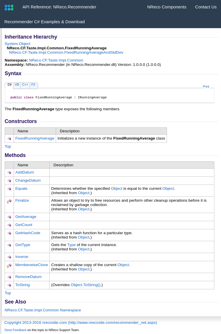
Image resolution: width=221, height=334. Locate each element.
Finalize (22, 201)
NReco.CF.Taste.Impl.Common (56, 60)
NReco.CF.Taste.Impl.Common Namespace (43, 311)
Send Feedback (15, 331)
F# (33, 84)
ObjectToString (85, 286)
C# (10, 84)
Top (8, 147)
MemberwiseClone (31, 265)
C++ (25, 84)
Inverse (21, 257)
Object (116, 189)
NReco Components (166, 6)
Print (206, 86)
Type (71, 245)
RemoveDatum (28, 277)
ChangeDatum (28, 181)
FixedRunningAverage (34, 139)
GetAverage (25, 217)
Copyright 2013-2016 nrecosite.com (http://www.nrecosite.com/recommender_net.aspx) (80, 323)
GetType (22, 245)
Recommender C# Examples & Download (44, 21)
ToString (22, 286)
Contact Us (206, 6)
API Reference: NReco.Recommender (59, 6)
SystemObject (17, 43)
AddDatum (24, 173)
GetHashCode (27, 234)
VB (17, 84)
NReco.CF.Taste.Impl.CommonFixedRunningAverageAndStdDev (66, 52)
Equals (21, 189)
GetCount (23, 225)
